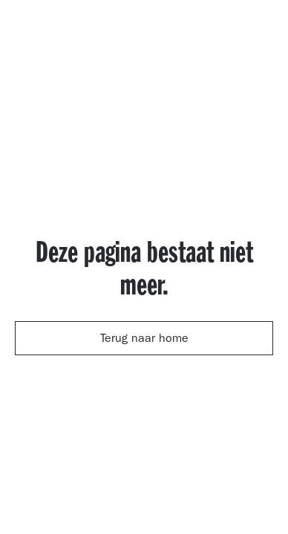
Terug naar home (144, 340)
